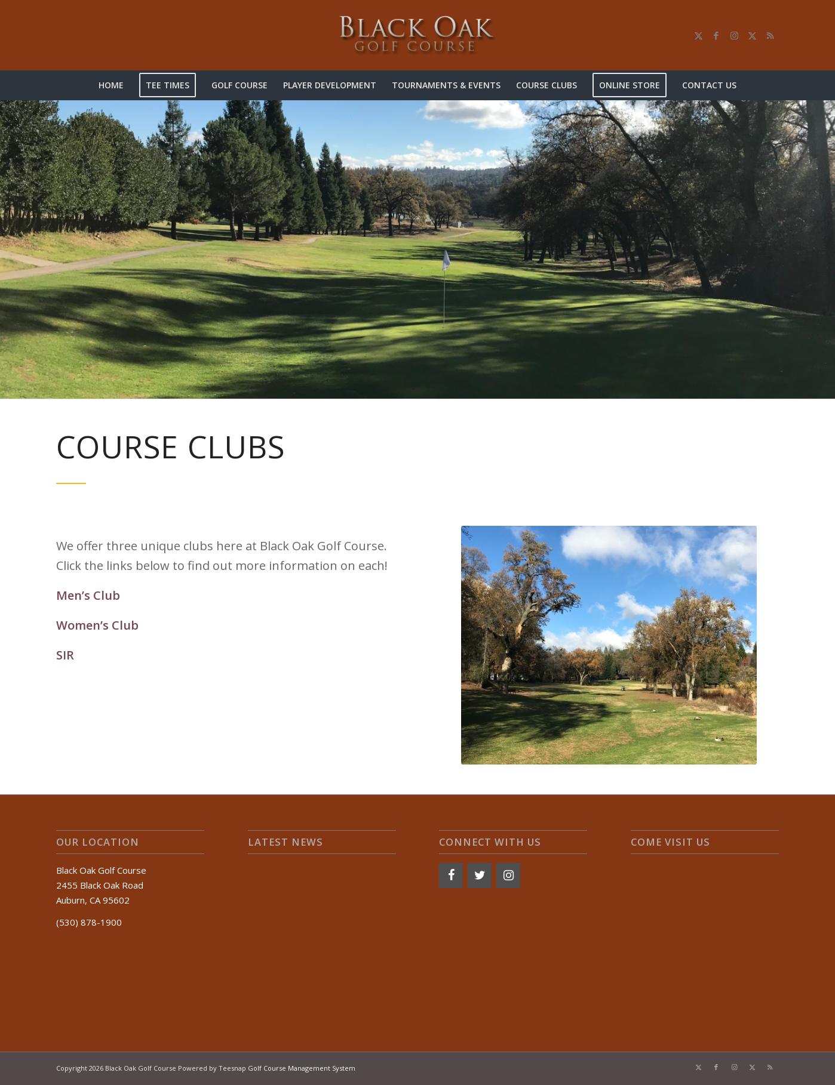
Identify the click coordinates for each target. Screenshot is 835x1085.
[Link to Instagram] (734, 35)
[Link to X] (698, 35)
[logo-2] (417, 35)
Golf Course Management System (301, 1068)
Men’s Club (88, 595)
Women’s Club (97, 625)
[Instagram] (508, 875)
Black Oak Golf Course (101, 870)
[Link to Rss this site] (770, 35)
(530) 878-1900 (89, 922)
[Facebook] (451, 875)
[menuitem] (111, 85)
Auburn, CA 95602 (93, 900)
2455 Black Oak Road (99, 885)
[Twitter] (480, 875)
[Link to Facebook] (716, 35)
